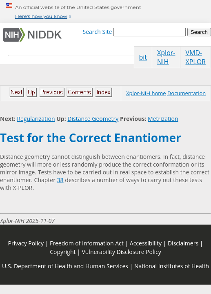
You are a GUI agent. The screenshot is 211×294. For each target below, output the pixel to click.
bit (143, 57)
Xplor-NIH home (146, 93)
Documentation (186, 93)
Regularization (36, 118)
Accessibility (146, 243)
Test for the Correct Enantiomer (90, 137)
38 (60, 180)
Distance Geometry (92, 118)
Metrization (163, 118)
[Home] (34, 34)
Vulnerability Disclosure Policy (121, 252)
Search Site (97, 32)
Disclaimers (183, 243)
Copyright (63, 252)
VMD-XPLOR (195, 57)
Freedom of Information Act (87, 243)
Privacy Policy (26, 243)
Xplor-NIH (166, 57)
